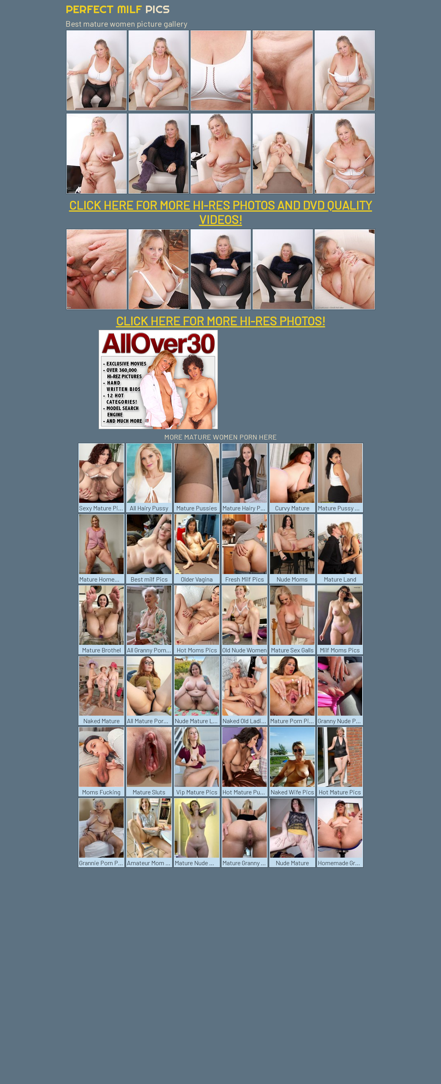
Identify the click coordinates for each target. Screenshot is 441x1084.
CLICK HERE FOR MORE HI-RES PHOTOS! (220, 320)
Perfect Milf (118, 9)
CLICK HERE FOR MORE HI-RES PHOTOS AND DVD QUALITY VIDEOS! (220, 212)
